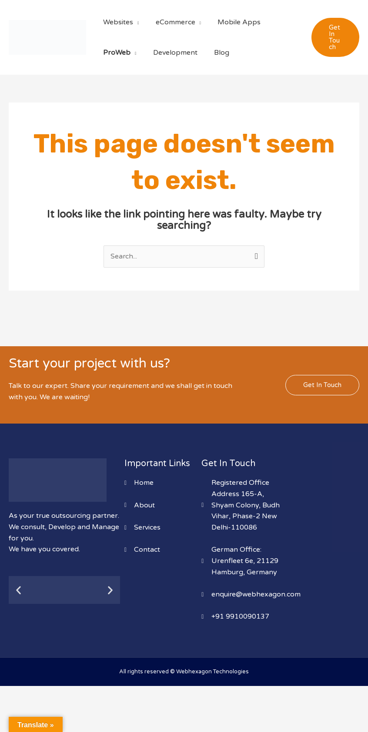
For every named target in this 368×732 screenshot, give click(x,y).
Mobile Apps (232, 22)
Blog (215, 52)
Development (171, 52)
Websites (117, 22)
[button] (334, 37)
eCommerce (171, 22)
